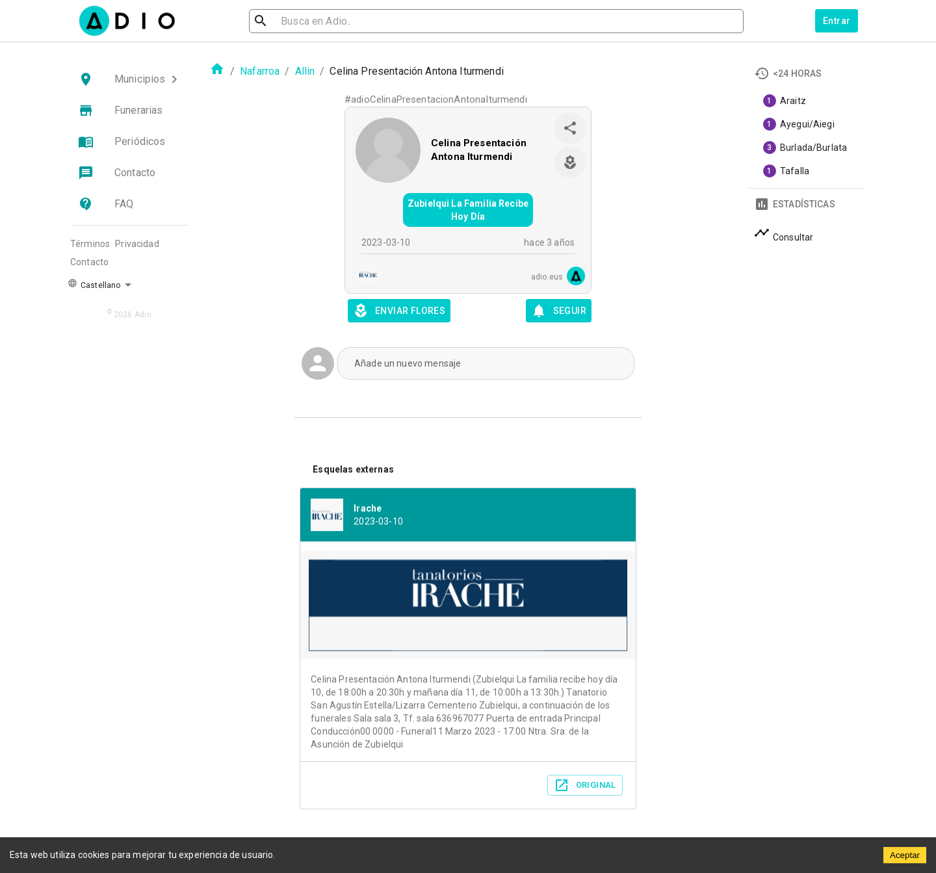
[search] (303, 21)
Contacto (89, 262)
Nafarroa (260, 71)
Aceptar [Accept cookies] (905, 855)
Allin (305, 71)
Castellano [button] (94, 284)
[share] (570, 128)
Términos (90, 244)
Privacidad (137, 244)
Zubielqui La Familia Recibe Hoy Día (468, 210)
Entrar (836, 21)
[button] (130, 79)
